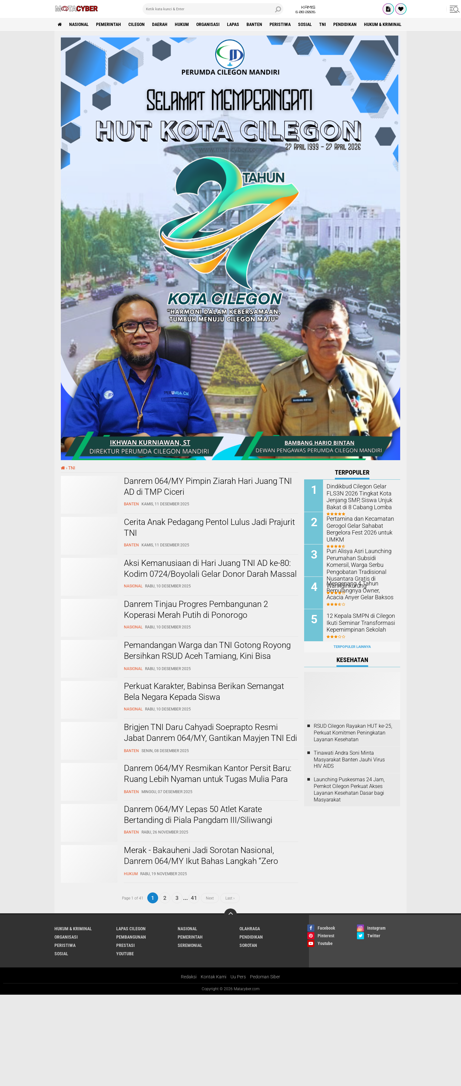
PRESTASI (125, 945)
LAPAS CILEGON (131, 928)
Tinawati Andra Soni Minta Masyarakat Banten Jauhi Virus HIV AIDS (349, 759)
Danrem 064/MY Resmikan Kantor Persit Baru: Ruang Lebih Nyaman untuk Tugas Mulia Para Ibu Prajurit (207, 779)
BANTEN (254, 24)
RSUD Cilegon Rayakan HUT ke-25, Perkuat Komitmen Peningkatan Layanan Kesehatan (353, 732)
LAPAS (233, 24)
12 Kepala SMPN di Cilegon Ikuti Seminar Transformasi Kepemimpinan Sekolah (357, 622)
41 (194, 898)
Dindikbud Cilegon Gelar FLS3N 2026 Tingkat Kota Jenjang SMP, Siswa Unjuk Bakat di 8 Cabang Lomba (356, 496)
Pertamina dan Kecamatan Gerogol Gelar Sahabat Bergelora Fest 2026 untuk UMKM (357, 528)
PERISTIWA (280, 24)
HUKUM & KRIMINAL (382, 24)
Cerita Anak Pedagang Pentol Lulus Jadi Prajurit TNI (209, 527)
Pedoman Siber (265, 976)
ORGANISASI (208, 24)
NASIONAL (79, 24)
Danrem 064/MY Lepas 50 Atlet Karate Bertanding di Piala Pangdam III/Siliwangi (198, 814)
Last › (230, 898)
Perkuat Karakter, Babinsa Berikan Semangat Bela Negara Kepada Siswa (204, 691)
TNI (322, 24)
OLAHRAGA (249, 928)
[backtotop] (230, 914)
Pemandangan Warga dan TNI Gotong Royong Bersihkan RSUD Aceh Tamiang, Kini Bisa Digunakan (207, 656)
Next (210, 898)
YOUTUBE (125, 953)
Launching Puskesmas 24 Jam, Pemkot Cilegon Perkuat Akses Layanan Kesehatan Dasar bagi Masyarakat (349, 789)
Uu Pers (238, 976)
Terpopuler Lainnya (352, 647)
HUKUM (182, 24)
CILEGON (136, 24)
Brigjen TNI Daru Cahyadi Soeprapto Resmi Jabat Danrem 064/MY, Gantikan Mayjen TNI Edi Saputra (210, 738)
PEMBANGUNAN (131, 937)
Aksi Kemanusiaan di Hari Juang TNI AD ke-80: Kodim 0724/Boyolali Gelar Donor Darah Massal (210, 568)
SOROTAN (248, 945)
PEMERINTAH (108, 24)
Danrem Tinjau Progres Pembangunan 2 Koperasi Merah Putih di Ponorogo (196, 609)
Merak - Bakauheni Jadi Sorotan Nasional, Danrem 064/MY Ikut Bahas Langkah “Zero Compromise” (201, 861)
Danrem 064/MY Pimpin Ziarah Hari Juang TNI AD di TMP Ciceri (208, 486)
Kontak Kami (213, 976)
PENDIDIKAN (345, 24)
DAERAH (159, 24)
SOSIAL (305, 24)
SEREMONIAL (190, 945)
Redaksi (189, 976)
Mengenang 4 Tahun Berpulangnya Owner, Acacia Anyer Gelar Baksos (359, 590)
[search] (212, 9)
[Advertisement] (192, 1039)
